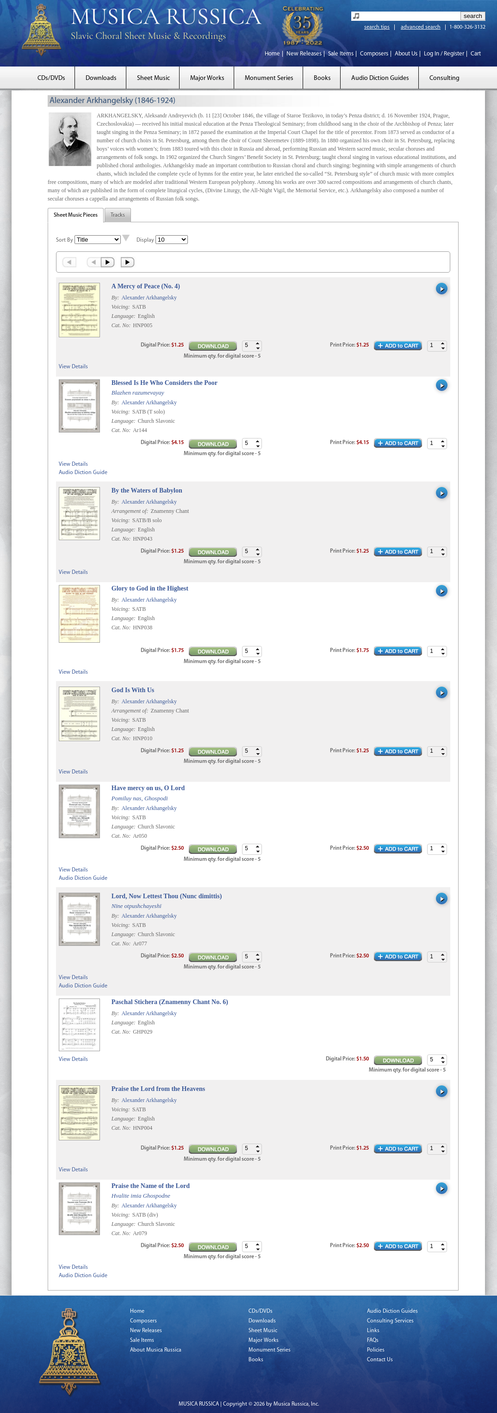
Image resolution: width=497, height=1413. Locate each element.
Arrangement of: (131, 511)
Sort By (64, 240)
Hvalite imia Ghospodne (141, 1195)
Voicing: (121, 307)
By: (116, 297)
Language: (124, 316)
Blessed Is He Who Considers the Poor (164, 382)
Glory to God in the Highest (150, 588)
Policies (376, 1350)
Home (272, 54)
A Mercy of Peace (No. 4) (146, 286)
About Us (406, 54)
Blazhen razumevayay (138, 392)
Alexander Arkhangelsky (149, 297)
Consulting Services (390, 1321)
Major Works (207, 78)
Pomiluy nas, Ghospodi (140, 798)
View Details (73, 367)
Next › (108, 262)
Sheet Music (153, 78)
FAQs (373, 1340)
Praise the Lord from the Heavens (158, 1088)
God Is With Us (133, 690)
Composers (374, 54)
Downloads (101, 78)
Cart (476, 54)
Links (373, 1331)
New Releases (304, 54)
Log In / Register (444, 54)
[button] (443, 343)
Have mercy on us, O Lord (148, 788)
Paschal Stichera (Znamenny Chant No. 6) (170, 1002)
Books (322, 78)
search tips (377, 27)
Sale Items (341, 54)
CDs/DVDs (51, 78)
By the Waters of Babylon (147, 490)
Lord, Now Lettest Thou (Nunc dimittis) (167, 896)
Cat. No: (122, 325)
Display (145, 240)
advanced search (421, 27)
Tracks (118, 215)
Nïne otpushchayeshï (137, 905)
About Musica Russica (155, 1350)
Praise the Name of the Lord (151, 1185)
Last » (128, 262)
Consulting (444, 78)
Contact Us (380, 1360)
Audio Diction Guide (83, 472)
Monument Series (269, 78)
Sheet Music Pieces (76, 215)
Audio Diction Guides (380, 78)
